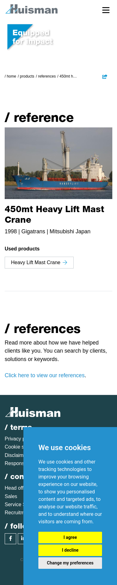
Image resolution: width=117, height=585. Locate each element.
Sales (11, 496)
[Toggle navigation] (106, 9)
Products (27, 76)
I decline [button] (70, 550)
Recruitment (18, 512)
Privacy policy (20, 438)
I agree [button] (70, 537)
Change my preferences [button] (70, 562)
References (47, 76)
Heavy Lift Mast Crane (39, 262)
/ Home (10, 76)
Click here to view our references (45, 375)
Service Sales (20, 504)
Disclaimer (16, 455)
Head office (17, 488)
